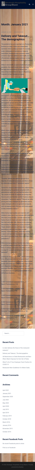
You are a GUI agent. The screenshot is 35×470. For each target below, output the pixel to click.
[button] (29, 4)
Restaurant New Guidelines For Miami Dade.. (16, 367)
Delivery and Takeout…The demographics (15, 37)
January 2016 (7, 425)
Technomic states (12, 231)
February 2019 (7, 416)
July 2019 (6, 409)
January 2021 (7, 393)
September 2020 (8, 396)
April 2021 (6, 390)
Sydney (21, 467)
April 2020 (6, 406)
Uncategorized (18, 32)
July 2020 (6, 400)
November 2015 (7, 428)
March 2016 (6, 422)
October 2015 (7, 432)
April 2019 (6, 412)
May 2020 (6, 403)
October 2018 (7, 419)
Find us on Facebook (9, 447)
